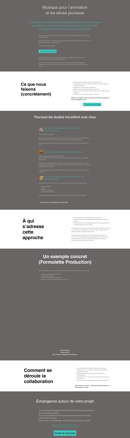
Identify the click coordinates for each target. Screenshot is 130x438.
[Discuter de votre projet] (65, 433)
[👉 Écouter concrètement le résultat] (54, 202)
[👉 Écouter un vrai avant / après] (48, 51)
